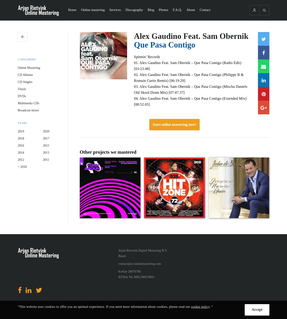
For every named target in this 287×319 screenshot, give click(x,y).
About (191, 10)
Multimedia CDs (28, 103)
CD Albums (25, 75)
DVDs (22, 96)
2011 (46, 159)
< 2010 (22, 167)
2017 (46, 138)
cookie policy (200, 306)
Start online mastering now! (174, 124)
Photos (163, 10)
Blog (151, 10)
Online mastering (93, 10)
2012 (21, 159)
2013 (46, 152)
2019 (21, 131)
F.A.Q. (177, 10)
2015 (46, 145)
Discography (134, 10)
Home (72, 10)
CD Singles (25, 82)
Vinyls (22, 89)
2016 (21, 145)
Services (115, 10)
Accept (257, 309)
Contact (205, 10)
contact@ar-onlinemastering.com (139, 263)
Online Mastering (29, 68)
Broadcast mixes (28, 110)
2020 (46, 131)
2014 (21, 152)
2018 (21, 138)
